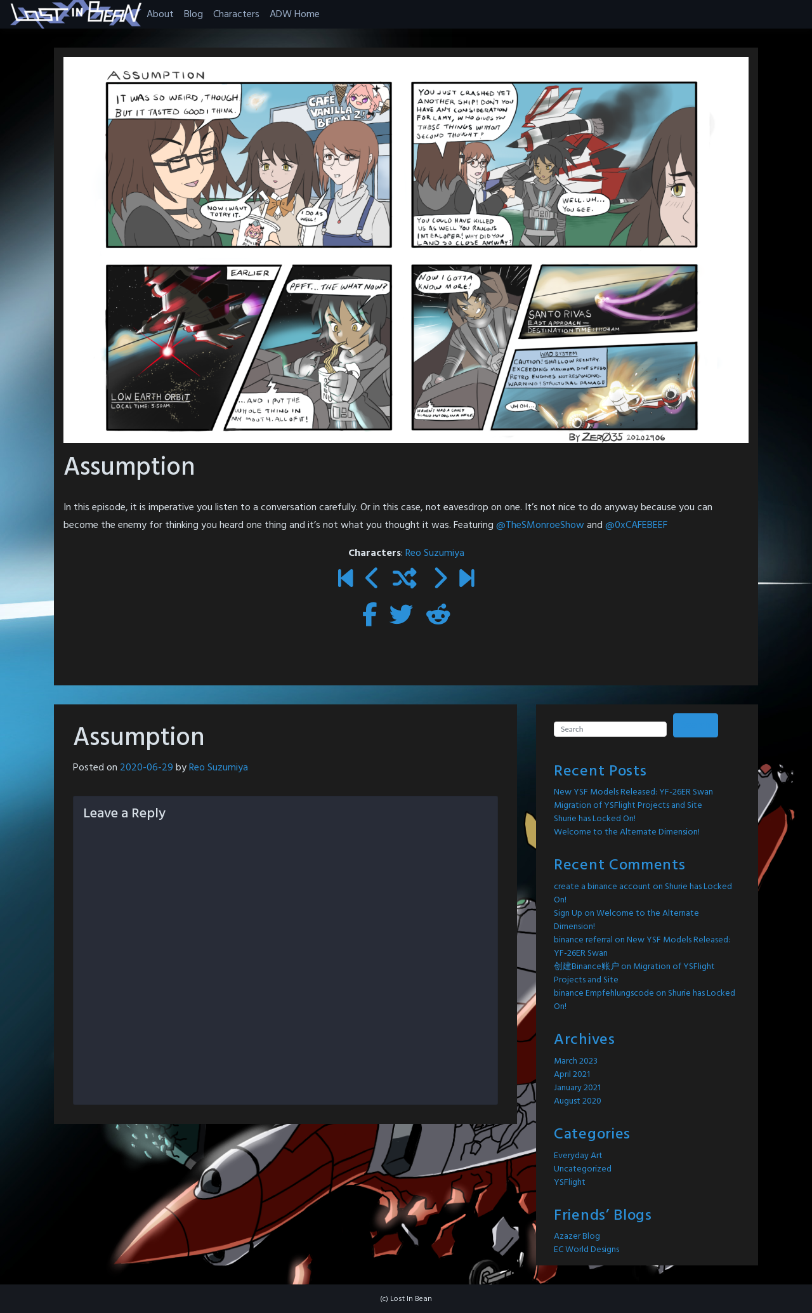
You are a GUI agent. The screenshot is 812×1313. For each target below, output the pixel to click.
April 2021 (572, 1074)
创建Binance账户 (586, 967)
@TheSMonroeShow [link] (541, 525)
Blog (193, 14)
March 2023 (576, 1061)
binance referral (583, 940)
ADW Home (295, 14)
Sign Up (568, 913)
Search (695, 725)
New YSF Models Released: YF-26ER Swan (633, 792)
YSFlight (570, 1182)
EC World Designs (586, 1250)
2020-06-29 (146, 768)
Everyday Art (578, 1156)
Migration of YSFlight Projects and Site (628, 805)
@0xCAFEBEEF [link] (636, 525)
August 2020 (577, 1101)
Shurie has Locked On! (595, 819)
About (160, 14)
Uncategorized (583, 1169)
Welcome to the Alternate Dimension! (627, 832)
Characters (236, 14)
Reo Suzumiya (434, 553)
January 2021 (577, 1088)
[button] (75, 14)
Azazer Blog (577, 1236)
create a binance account (602, 887)
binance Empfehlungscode (604, 993)
